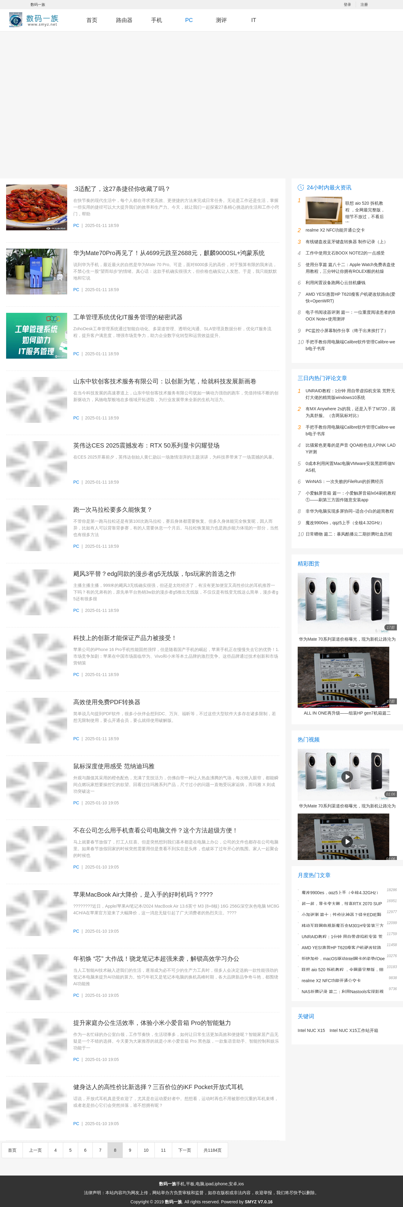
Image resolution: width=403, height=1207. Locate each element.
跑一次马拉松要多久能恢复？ (113, 509)
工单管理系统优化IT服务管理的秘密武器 (128, 317)
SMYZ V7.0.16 (259, 1201)
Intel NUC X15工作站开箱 (353, 1030)
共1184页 (213, 1150)
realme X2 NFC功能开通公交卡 (331, 980)
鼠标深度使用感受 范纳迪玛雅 (113, 766)
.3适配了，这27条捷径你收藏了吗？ (122, 188)
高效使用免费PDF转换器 (106, 702)
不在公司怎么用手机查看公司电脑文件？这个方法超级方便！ (155, 830)
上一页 (35, 1150)
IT (253, 20)
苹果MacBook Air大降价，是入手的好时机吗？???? (143, 894)
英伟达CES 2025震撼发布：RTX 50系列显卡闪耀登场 (146, 445)
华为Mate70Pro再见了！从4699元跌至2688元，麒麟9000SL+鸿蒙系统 (169, 253)
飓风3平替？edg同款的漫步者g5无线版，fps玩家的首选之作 (154, 573)
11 (163, 1150)
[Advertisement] (67, 108)
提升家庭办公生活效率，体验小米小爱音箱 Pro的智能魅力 (152, 1022)
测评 (221, 20)
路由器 (124, 20)
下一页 (184, 1150)
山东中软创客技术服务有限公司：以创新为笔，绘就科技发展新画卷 (164, 381)
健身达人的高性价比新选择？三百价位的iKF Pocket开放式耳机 (158, 1087)
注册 (364, 4)
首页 (91, 20)
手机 (156, 20)
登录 (347, 4)
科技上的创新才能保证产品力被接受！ (125, 638)
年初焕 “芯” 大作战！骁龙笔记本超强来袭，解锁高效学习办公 (156, 958)
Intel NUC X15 (311, 1030)
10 (146, 1150)
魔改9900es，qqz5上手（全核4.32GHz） (341, 892)
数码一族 (38, 4)
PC (189, 20)
